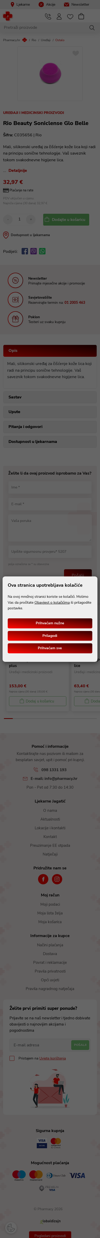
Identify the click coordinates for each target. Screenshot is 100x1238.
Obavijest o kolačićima (52, 602)
